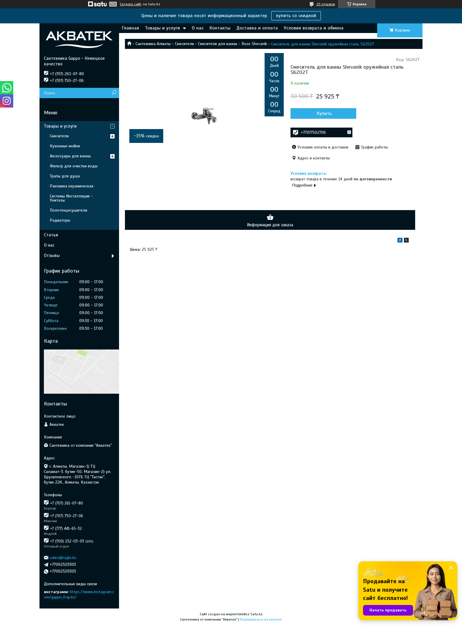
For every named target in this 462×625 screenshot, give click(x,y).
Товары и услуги (162, 28)
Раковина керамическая (71, 186)
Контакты (219, 28)
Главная (130, 28)
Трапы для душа (65, 176)
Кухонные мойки (65, 146)
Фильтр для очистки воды (74, 166)
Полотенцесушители (68, 210)
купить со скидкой (296, 16)
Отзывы (52, 255)
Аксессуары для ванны (70, 156)
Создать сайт (130, 4)
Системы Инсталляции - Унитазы (71, 198)
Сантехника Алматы (153, 43)
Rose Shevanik (254, 43)
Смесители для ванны (217, 43)
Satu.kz (256, 614)
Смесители (184, 43)
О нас (198, 28)
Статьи (51, 235)
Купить (322, 113)
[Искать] (114, 93)
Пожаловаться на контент (261, 619)
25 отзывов (325, 4)
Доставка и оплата (257, 28)
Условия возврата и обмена (314, 28)
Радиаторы (60, 220)
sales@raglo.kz (63, 557)
